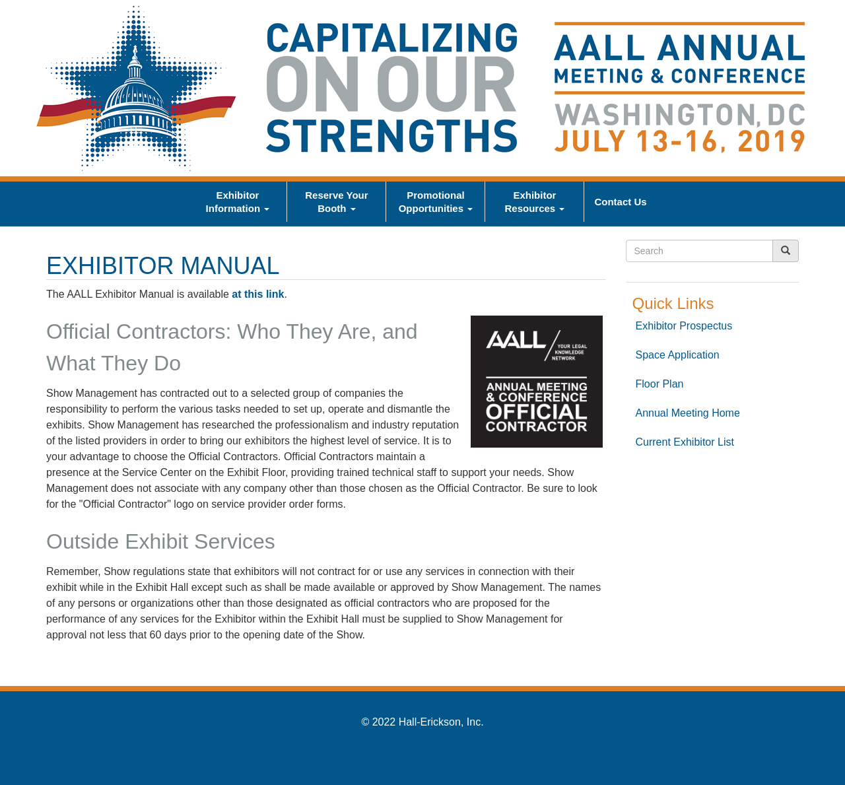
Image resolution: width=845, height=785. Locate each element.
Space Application (678, 354)
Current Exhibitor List (685, 442)
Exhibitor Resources (534, 201)
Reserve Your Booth (336, 201)
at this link (258, 294)
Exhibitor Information (238, 201)
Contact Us (620, 201)
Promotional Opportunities (436, 201)
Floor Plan (660, 384)
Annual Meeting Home (688, 413)
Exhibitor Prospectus (684, 325)
